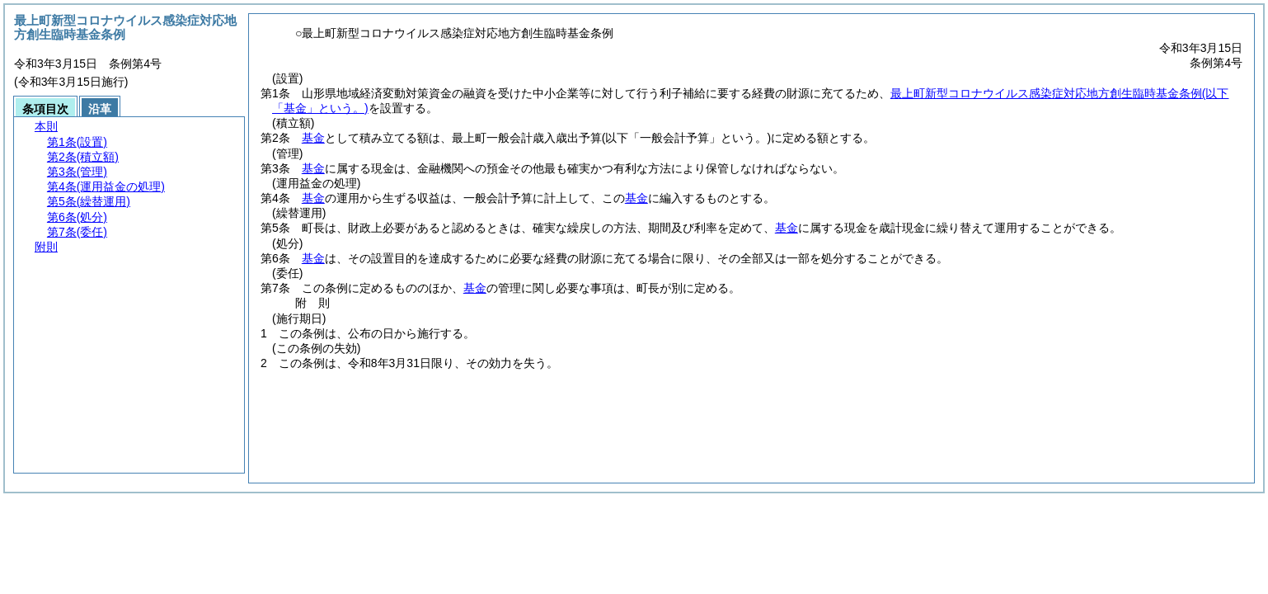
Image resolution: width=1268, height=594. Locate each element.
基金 (313, 137)
